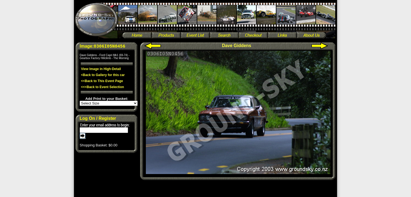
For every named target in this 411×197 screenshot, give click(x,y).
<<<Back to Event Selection (102, 87)
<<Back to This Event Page (102, 81)
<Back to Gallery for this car (103, 75)
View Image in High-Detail (101, 69)
